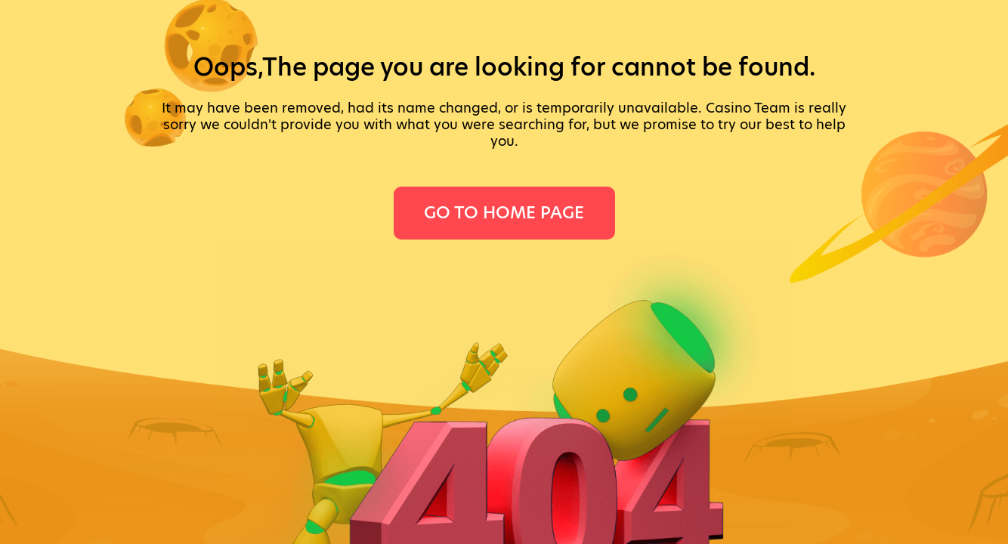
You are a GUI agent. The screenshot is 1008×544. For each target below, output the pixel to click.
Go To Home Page (504, 212)
